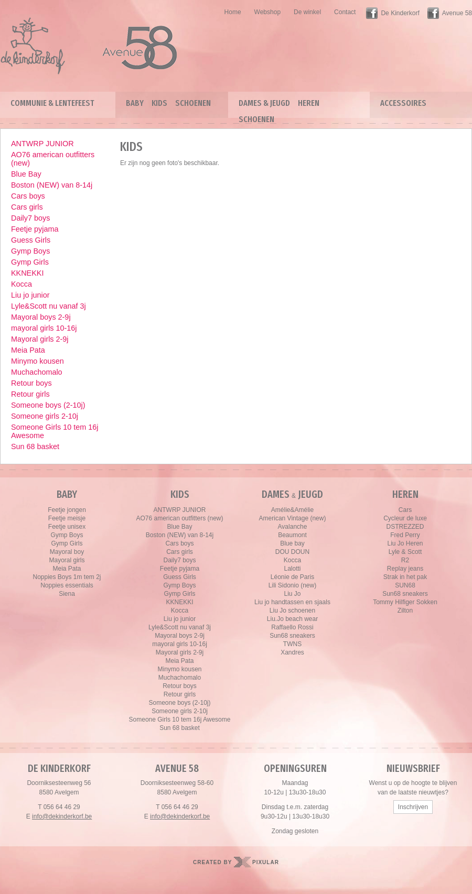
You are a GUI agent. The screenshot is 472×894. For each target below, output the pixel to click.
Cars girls (27, 207)
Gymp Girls (30, 262)
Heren (308, 103)
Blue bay (292, 543)
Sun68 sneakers (292, 635)
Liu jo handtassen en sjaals (292, 602)
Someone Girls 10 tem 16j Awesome (54, 431)
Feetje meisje (66, 518)
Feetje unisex (66, 526)
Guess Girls (30, 240)
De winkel (307, 12)
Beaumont (292, 535)
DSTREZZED (405, 526)
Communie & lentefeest (52, 103)
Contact (345, 12)
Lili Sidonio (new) (292, 585)
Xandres (292, 652)
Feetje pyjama (34, 229)
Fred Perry (405, 535)
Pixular (265, 862)
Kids (159, 103)
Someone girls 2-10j (44, 416)
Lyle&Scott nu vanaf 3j (48, 306)
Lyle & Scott (405, 551)
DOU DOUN (292, 551)
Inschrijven (413, 807)
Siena (67, 593)
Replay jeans (405, 568)
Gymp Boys (30, 251)
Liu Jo (292, 593)
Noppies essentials (66, 585)
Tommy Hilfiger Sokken (405, 602)
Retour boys (31, 383)
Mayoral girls (66, 560)
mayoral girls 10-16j (44, 328)
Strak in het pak (405, 577)
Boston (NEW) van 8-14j (51, 185)
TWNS (292, 644)
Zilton (405, 610)
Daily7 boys (30, 218)
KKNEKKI (27, 273)
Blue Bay (26, 174)
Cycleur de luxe (405, 518)
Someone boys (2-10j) (48, 405)
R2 (405, 560)
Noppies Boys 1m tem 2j (67, 577)
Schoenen (193, 103)
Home (232, 12)
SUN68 (405, 585)
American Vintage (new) (292, 518)
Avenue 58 (457, 13)
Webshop (267, 12)
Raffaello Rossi (292, 627)
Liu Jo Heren (405, 543)
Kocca (21, 284)
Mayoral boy (67, 551)
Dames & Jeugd (264, 103)
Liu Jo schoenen (292, 610)
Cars (405, 510)
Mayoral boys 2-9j (41, 317)
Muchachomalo (36, 372)
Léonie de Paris (292, 577)
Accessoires (403, 103)
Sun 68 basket (35, 446)
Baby (135, 103)
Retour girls (30, 394)
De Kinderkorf (400, 13)
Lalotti (292, 568)
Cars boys (28, 196)
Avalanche (292, 526)
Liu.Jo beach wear (292, 619)
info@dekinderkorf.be (62, 816)
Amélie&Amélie (292, 510)
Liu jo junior (30, 295)
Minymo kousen (37, 361)
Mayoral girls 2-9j (40, 339)
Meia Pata (28, 350)
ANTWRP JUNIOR (42, 143)
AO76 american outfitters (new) (52, 158)
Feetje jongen (67, 510)
